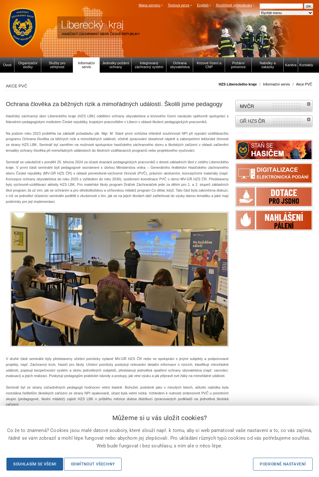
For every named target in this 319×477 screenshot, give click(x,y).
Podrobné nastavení (283, 464)
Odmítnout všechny (93, 464)
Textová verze (179, 5)
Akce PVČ (304, 84)
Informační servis (276, 84)
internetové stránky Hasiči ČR (274, 121)
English (203, 5)
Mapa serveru (149, 5)
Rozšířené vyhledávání (234, 5)
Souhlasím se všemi (34, 464)
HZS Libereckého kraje (238, 84)
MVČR (274, 106)
